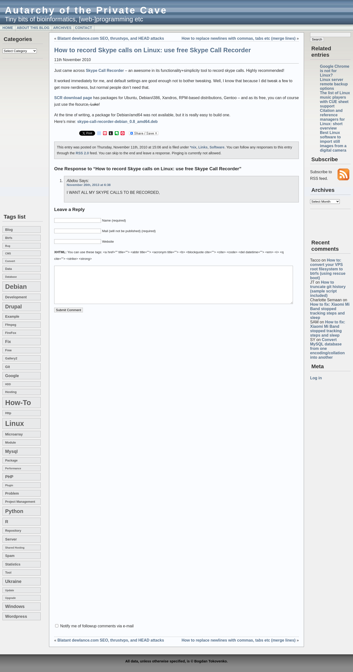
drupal (13, 307)
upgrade (10, 597)
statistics (12, 564)
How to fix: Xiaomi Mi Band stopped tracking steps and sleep (330, 311)
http (8, 413)
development (16, 297)
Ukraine (13, 581)
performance (13, 468)
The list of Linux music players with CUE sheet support (335, 99)
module (10, 442)
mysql (11, 451)
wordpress (16, 616)
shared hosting (15, 547)
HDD (8, 384)
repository (13, 530)
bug (7, 245)
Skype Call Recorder (105, 70)
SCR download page (73, 98)
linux (14, 423)
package (11, 460)
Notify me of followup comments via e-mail (97, 626)
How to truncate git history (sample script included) (328, 289)
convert (10, 261)
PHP (9, 476)
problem (12, 493)
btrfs (8, 238)
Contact (83, 28)
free (8, 350)
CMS (8, 253)
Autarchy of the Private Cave (86, 10)
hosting (11, 392)
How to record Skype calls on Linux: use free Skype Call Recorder (152, 50)
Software (217, 147)
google (12, 375)
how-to (18, 402)
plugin (9, 485)
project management (20, 501)
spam (9, 556)
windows (15, 606)
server (11, 539)
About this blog (33, 28)
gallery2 (11, 358)
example (12, 316)
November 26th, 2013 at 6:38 (89, 185)
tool (8, 572)
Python (14, 511)
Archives (62, 28)
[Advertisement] (17, 136)
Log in (316, 378)
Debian (16, 286)
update (9, 590)
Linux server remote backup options (334, 84)
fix (8, 341)
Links (203, 147)
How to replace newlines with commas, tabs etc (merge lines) (239, 38)
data (8, 269)
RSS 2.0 (82, 153)
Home (7, 28)
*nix (193, 147)
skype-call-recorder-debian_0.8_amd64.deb (117, 121)
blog (9, 230)
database (11, 276)
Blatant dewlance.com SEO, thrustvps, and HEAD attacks (110, 38)
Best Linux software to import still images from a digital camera (333, 141)
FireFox (10, 333)
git (7, 367)
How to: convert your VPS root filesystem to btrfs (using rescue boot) (327, 269)
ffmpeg (10, 325)
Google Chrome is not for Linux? (334, 70)
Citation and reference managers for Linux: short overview (332, 119)
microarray (14, 434)
